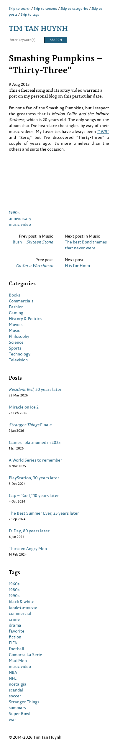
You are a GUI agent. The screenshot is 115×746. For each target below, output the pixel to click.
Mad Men (18, 660)
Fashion (16, 307)
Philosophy (19, 336)
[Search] (26, 40)
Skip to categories (74, 8)
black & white (21, 602)
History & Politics (25, 319)
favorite (16, 631)
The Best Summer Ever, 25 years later (44, 513)
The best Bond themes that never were (86, 245)
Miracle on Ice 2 (24, 407)
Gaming (16, 313)
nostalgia (18, 684)
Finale (30, 425)
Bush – (33, 242)
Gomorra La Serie (25, 655)
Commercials (21, 301)
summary (17, 708)
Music (14, 330)
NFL (13, 678)
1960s (14, 584)
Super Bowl (19, 714)
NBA (13, 672)
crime (14, 619)
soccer (15, 696)
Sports (15, 348)
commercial (20, 613)
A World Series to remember (35, 460)
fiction (15, 637)
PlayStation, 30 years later (34, 478)
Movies (15, 324)
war (12, 719)
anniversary (20, 218)
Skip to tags (30, 14)
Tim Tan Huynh (38, 28)
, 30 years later (35, 389)
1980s (14, 590)
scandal (16, 690)
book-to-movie (23, 607)
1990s (14, 212)
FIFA (13, 643)
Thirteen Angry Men (28, 548)
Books (14, 295)
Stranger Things (24, 702)
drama (15, 625)
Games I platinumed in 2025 (34, 442)
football (16, 649)
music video (20, 224)
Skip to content (45, 8)
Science (16, 342)
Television (18, 360)
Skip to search (19, 8)
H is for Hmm (77, 266)
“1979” (103, 131)
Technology (19, 354)
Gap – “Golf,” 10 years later (34, 495)
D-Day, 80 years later (29, 531)
